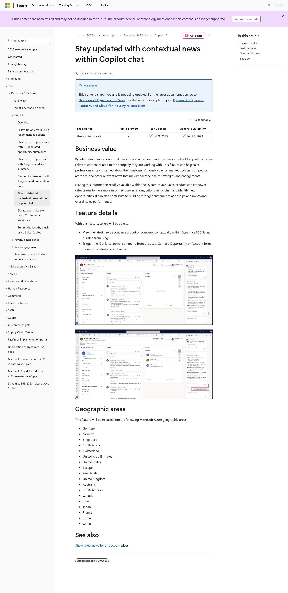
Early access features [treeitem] (20, 71)
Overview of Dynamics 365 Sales (102, 100)
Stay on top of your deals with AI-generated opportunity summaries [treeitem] (33, 147)
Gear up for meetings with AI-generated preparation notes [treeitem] (34, 181)
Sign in (279, 5)
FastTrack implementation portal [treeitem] (27, 339)
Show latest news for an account (97, 545)
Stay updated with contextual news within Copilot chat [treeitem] (32, 198)
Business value (249, 43)
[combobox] (27, 41)
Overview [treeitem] (20, 100)
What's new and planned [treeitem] (29, 108)
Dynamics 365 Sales (136, 35)
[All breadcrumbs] (78, 35)
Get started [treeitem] (15, 57)
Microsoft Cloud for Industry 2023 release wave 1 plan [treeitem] (25, 373)
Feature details (249, 48)
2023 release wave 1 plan (102, 35)
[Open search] (269, 5)
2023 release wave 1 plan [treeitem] (23, 49)
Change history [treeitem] (17, 64)
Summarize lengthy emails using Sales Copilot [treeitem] (34, 229)
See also (245, 58)
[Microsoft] (7, 5)
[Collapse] (49, 32)
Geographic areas (250, 53)
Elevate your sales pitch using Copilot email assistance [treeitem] (32, 215)
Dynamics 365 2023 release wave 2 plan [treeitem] (28, 386)
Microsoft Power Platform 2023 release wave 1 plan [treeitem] (27, 361)
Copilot (159, 35)
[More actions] (209, 35)
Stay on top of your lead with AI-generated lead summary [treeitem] (32, 164)
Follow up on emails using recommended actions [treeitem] (33, 132)
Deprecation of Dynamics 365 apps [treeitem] (26, 349)
